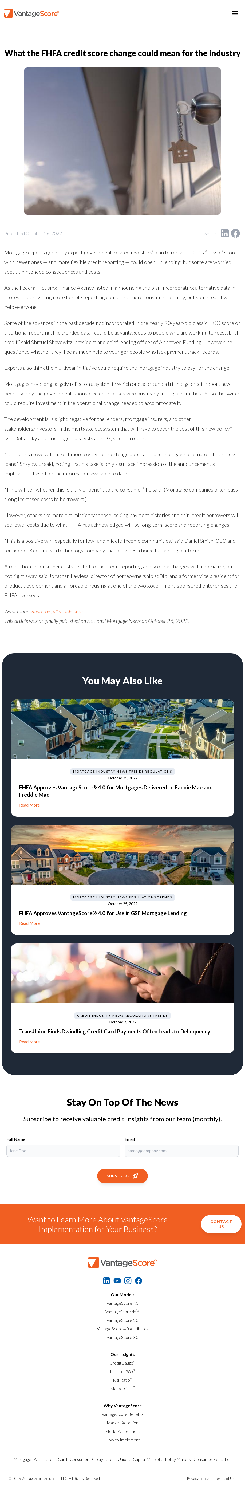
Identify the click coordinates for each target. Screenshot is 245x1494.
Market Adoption (122, 1422)
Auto (38, 1459)
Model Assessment (122, 1431)
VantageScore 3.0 (122, 1337)
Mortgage (22, 1459)
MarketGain (122, 1388)
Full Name (15, 1139)
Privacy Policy (198, 1478)
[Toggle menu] (235, 13)
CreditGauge (123, 1362)
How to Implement (122, 1439)
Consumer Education (212, 1459)
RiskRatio (122, 1379)
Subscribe (122, 1176)
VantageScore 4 (122, 1311)
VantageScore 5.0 (122, 1320)
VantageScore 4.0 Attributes (122, 1328)
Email (130, 1139)
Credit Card (56, 1459)
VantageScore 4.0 (122, 1303)
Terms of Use (225, 1478)
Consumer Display (86, 1459)
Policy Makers (178, 1459)
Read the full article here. (57, 611)
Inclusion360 (122, 1371)
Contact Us (221, 1224)
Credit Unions (117, 1459)
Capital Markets (147, 1459)
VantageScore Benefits (123, 1414)
